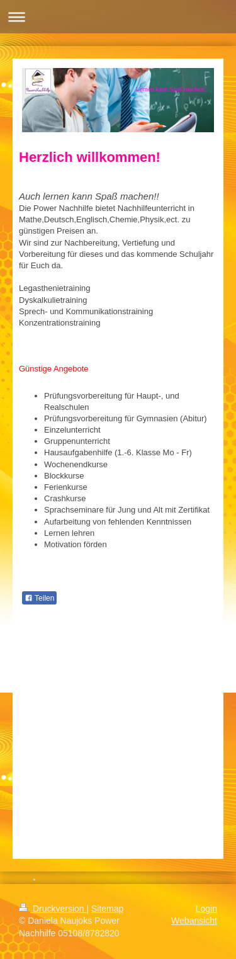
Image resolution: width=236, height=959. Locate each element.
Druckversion (52, 909)
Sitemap (107, 909)
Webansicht (194, 921)
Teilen (39, 598)
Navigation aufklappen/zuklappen (118, 16)
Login (206, 909)
